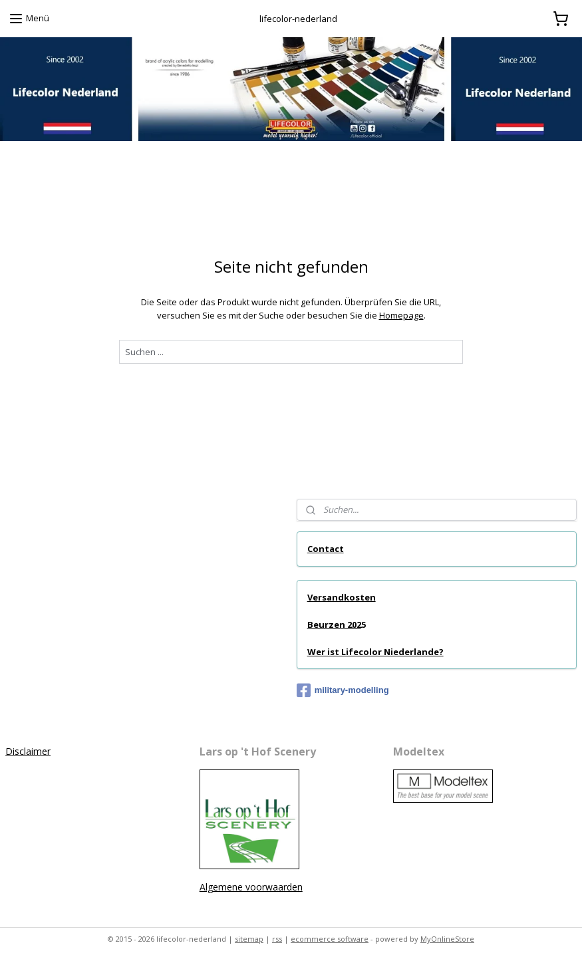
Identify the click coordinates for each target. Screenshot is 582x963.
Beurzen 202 (334, 624)
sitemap (249, 939)
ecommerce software (329, 939)
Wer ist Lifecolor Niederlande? (375, 652)
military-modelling (343, 690)
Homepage (401, 315)
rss (277, 939)
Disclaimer (28, 751)
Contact (325, 549)
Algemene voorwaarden (251, 887)
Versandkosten (341, 597)
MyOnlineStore (447, 939)
